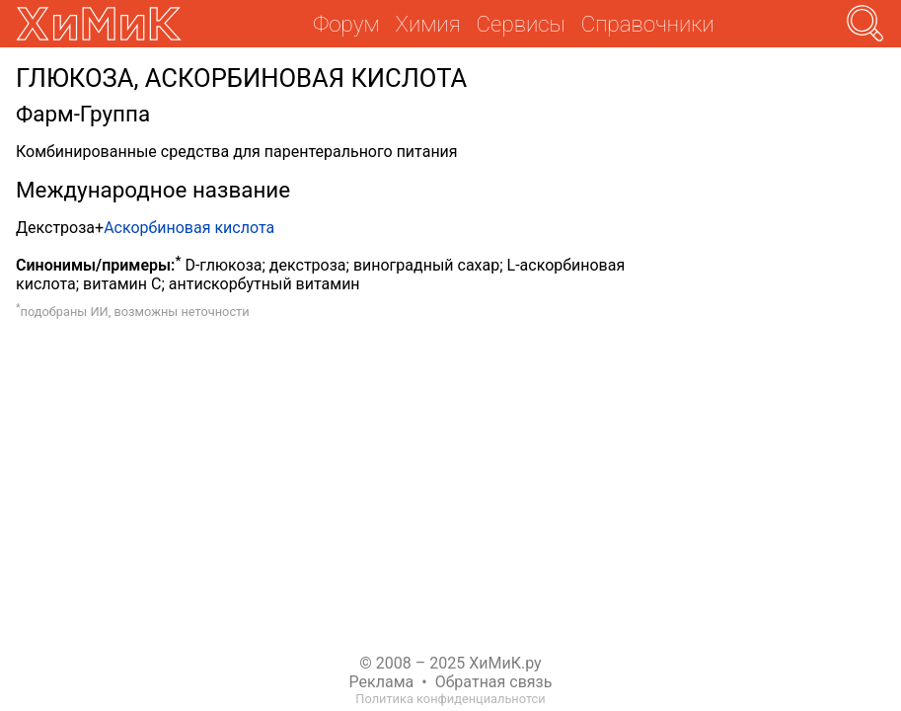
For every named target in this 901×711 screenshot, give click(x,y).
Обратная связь (494, 681)
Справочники (647, 24)
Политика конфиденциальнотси (450, 698)
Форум (346, 24)
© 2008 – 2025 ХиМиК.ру (450, 663)
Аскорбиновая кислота (189, 227)
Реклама (381, 681)
